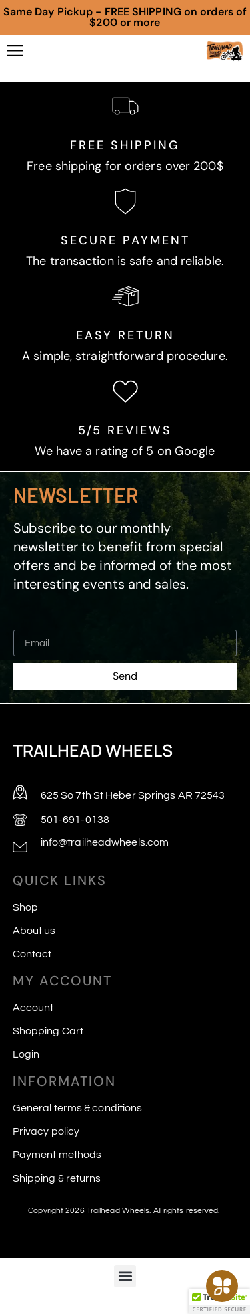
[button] (125, 1276)
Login (26, 1054)
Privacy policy (46, 1131)
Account (33, 1007)
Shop (25, 907)
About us (34, 930)
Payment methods (57, 1154)
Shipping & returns (57, 1178)
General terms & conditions (78, 1108)
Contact (32, 954)
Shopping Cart (48, 1031)
